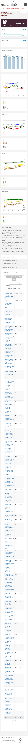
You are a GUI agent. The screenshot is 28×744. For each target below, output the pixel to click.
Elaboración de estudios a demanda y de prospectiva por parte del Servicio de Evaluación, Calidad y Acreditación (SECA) (9, 638)
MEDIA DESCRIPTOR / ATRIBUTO (10, 257)
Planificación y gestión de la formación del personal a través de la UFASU (9, 418)
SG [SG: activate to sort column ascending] (16, 291)
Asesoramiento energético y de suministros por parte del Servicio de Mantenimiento (9, 670)
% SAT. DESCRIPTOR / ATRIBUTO (10, 260)
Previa (10, 720)
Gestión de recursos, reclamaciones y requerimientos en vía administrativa (9, 596)
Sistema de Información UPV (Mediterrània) (8, 521)
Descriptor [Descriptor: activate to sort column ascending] (7, 291)
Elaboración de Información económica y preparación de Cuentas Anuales (8, 707)
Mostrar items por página (14, 283)
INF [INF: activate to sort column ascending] (20, 291)
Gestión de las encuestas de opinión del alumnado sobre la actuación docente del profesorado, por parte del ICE (9, 470)
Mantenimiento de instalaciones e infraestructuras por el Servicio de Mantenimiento (9, 655)
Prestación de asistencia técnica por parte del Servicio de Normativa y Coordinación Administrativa (9, 627)
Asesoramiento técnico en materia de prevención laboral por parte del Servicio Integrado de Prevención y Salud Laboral (9, 692)
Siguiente (17, 720)
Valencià (14, 1)
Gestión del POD (8, 489)
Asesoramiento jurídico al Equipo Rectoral (8, 425)
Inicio (3, 8)
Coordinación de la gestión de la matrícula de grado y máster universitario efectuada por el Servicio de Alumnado (9, 337)
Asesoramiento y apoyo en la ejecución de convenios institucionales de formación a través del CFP (9, 508)
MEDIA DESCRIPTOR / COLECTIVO (10, 264)
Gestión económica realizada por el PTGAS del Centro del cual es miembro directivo (9, 374)
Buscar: (14, 285)
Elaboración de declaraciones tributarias (8, 714)
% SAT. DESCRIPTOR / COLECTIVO (10, 267)
